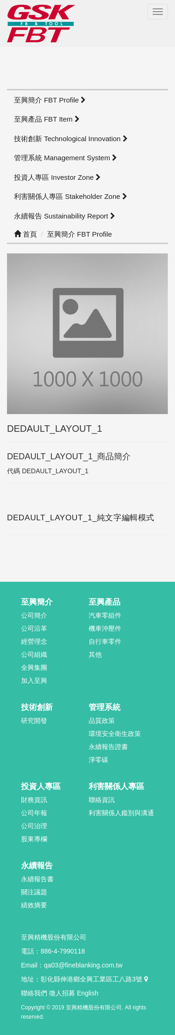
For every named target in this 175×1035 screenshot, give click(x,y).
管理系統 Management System (65, 158)
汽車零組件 (105, 615)
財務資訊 (34, 799)
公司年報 (34, 813)
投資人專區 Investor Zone (57, 177)
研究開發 (34, 720)
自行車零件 (105, 641)
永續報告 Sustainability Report (64, 216)
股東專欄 (34, 839)
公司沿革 (34, 628)
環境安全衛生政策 (115, 733)
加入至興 (34, 680)
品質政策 (102, 720)
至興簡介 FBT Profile (50, 100)
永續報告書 (37, 879)
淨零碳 (98, 759)
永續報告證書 (108, 746)
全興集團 (34, 667)
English (87, 993)
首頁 (25, 234)
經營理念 (34, 641)
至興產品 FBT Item (47, 119)
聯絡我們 (34, 993)
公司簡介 (34, 615)
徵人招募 (62, 993)
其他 (95, 654)
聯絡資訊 (102, 799)
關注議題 (34, 892)
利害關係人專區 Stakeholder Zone (70, 196)
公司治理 (34, 826)
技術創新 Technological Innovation (71, 139)
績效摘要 (34, 905)
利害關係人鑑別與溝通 (121, 813)
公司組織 (34, 654)
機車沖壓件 (105, 628)
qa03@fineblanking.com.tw (83, 965)
